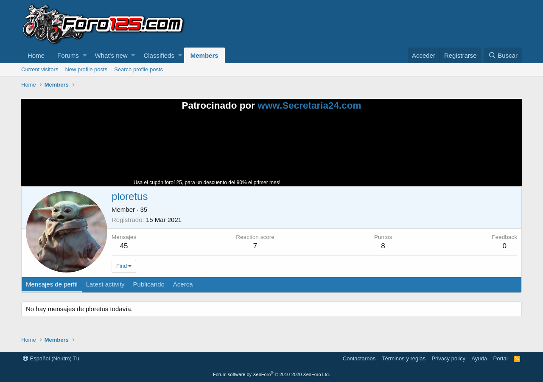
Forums (68, 55)
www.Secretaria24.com (309, 105)
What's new (111, 55)
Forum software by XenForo (271, 374)
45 (124, 246)
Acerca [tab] (183, 284)
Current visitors (39, 69)
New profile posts (86, 69)
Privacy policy (448, 358)
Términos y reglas (403, 358)
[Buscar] (503, 55)
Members (204, 55)
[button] (85, 55)
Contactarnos (359, 358)
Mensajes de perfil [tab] (52, 284)
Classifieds (158, 55)
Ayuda (479, 358)
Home (36, 55)
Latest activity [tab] (105, 284)
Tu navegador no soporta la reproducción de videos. (345, 152)
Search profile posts (138, 69)
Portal (500, 358)
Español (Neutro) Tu (51, 358)
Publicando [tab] (149, 284)
